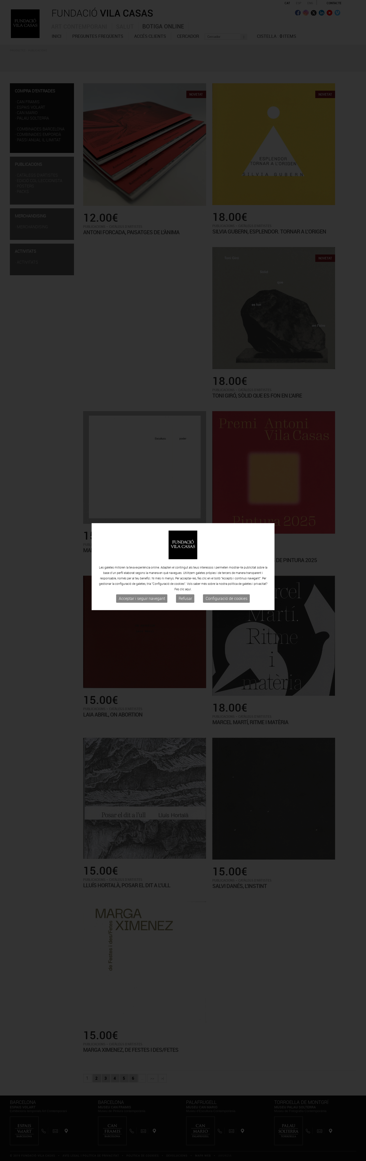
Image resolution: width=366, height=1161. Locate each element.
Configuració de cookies (226, 561)
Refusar (185, 561)
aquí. (188, 551)
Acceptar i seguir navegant (142, 561)
